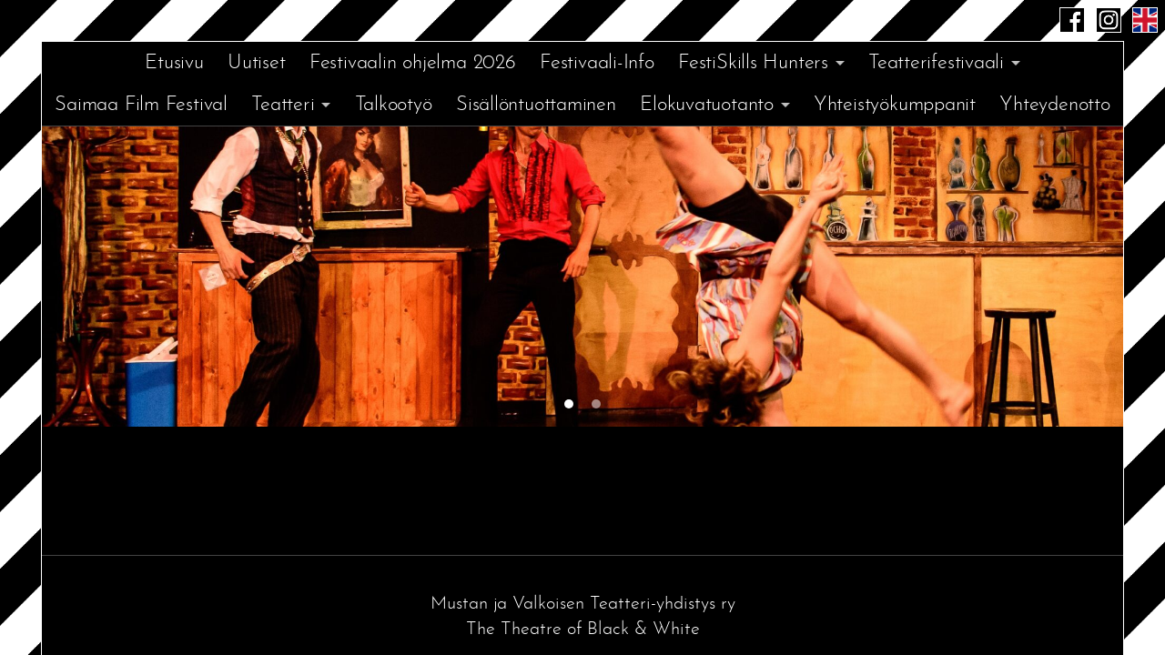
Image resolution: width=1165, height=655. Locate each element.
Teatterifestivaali (936, 63)
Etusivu (174, 63)
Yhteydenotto (1054, 105)
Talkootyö (393, 105)
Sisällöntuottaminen (536, 105)
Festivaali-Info (597, 63)
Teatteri (282, 105)
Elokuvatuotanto (707, 105)
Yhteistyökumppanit (895, 105)
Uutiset (256, 63)
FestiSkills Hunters (753, 63)
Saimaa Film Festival (141, 105)
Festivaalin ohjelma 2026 (412, 63)
